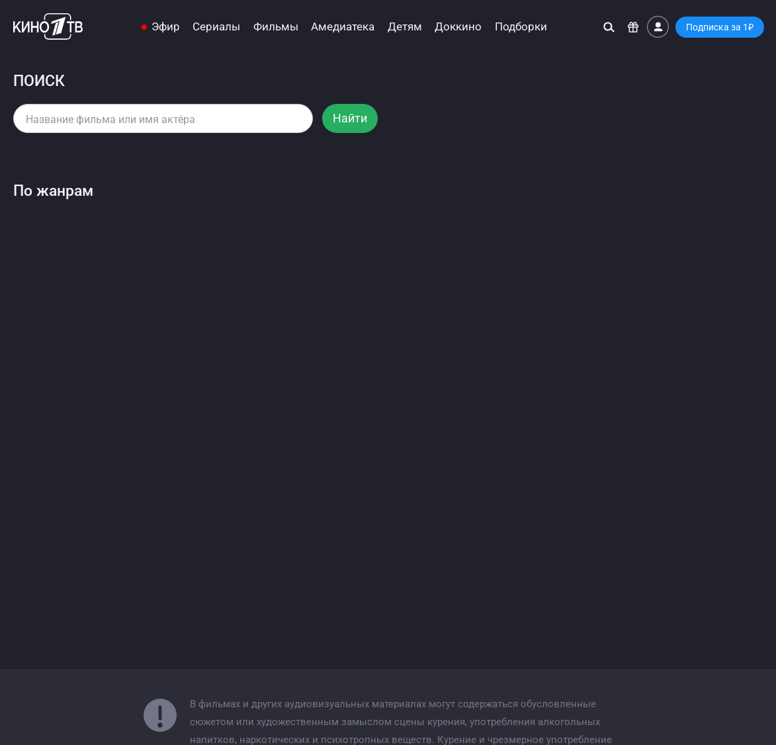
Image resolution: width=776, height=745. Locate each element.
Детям (405, 27)
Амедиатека (342, 27)
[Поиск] (609, 27)
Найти (350, 118)
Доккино (458, 27)
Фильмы (275, 27)
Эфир (165, 27)
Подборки (521, 27)
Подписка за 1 (720, 27)
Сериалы (216, 27)
